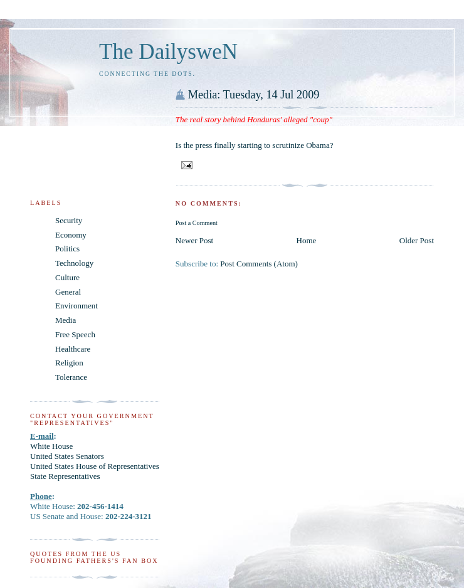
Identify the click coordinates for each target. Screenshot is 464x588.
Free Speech (75, 334)
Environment (76, 305)
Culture (67, 277)
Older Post (416, 240)
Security (68, 220)
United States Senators (67, 456)
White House (51, 446)
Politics (67, 248)
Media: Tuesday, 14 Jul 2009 (254, 94)
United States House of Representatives (94, 466)
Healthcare (72, 349)
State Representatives (65, 476)
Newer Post (194, 240)
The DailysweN (168, 51)
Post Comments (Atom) (259, 263)
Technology (74, 263)
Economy (71, 234)
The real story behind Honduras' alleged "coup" (254, 119)
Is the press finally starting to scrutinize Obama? (255, 145)
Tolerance (71, 377)
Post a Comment (197, 222)
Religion (69, 362)
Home (307, 240)
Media (65, 320)
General (68, 292)
